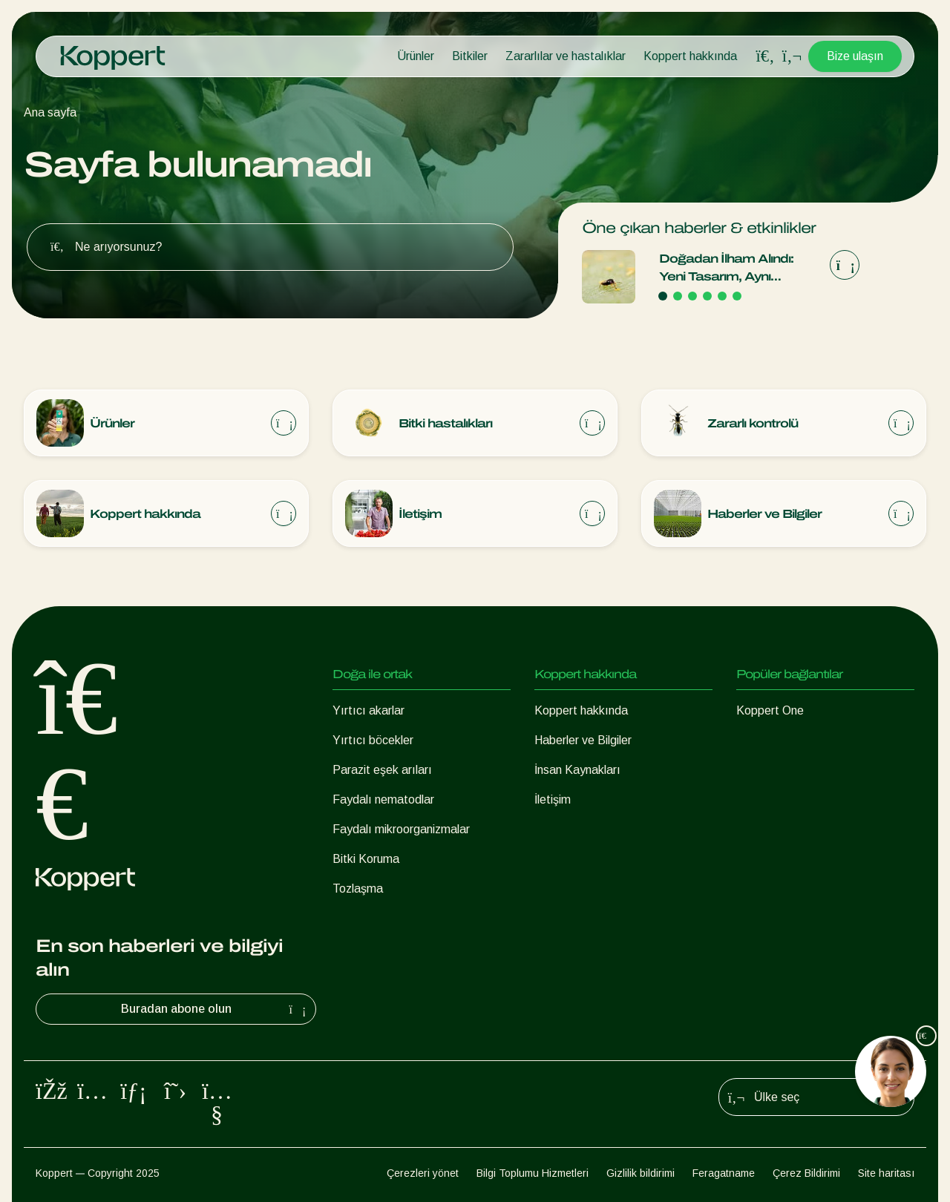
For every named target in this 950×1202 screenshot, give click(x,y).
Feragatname (723, 1173)
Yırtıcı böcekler (372, 740)
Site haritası (886, 1173)
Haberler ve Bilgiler (583, 740)
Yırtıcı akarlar (368, 710)
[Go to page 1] (662, 296)
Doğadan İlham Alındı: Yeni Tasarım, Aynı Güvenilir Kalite (726, 269)
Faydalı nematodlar (383, 799)
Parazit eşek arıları (382, 769)
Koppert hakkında (690, 56)
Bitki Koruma (365, 859)
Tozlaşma (357, 888)
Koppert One (770, 710)
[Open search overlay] (765, 56)
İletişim (552, 799)
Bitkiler (470, 56)
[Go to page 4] (707, 296)
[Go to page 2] (677, 296)
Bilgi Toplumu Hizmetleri (532, 1173)
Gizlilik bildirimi (640, 1173)
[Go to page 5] (722, 296)
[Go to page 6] (737, 296)
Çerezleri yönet (423, 1173)
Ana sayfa (50, 112)
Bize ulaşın (855, 56)
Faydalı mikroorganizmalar (401, 829)
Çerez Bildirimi (806, 1173)
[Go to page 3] (692, 296)
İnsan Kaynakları (577, 769)
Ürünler (415, 56)
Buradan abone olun (215, 1009)
